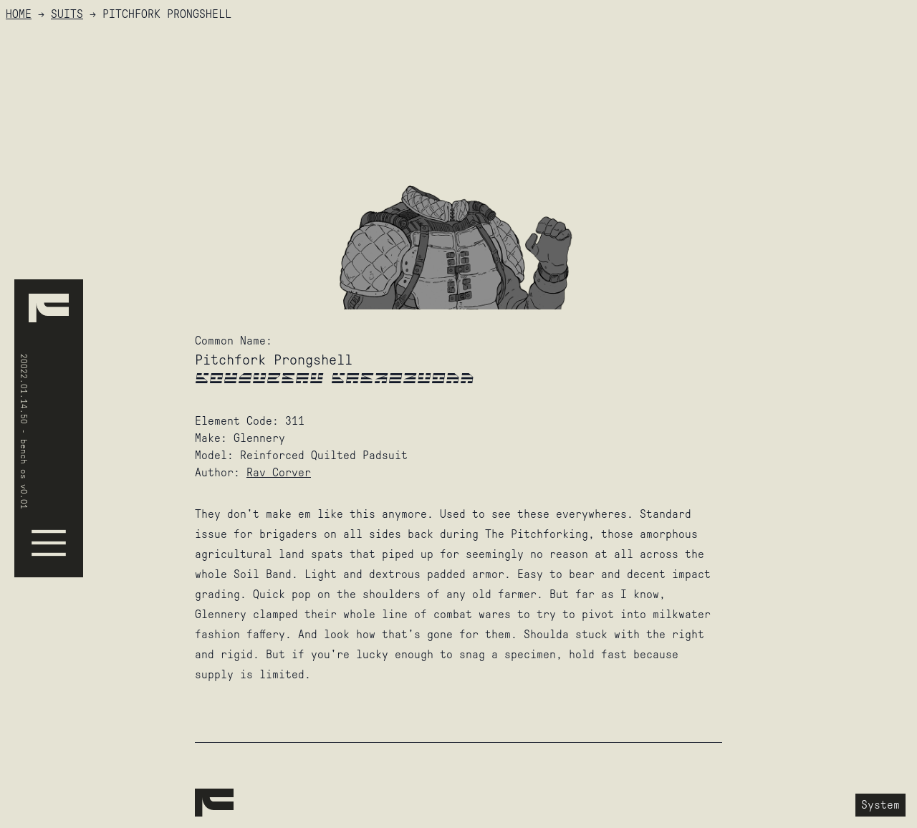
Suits (67, 14)
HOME (19, 14)
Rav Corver (278, 472)
